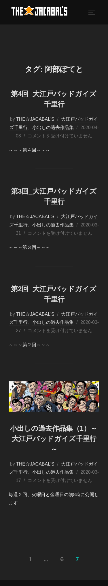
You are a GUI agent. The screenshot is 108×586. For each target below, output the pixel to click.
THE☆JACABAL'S (35, 119)
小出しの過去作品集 (53, 127)
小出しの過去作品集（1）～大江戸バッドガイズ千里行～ (53, 438)
